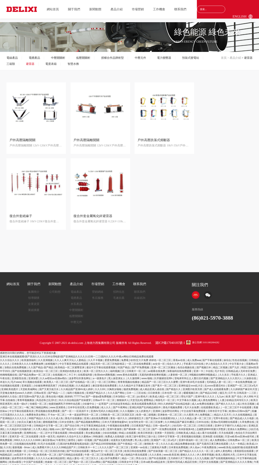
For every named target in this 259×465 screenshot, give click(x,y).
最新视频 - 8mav (21, 445)
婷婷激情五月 (136, 416)
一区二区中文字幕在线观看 (53, 430)
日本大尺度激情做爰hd (114, 419)
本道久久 (5, 379)
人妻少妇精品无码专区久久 (234, 397)
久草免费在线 (247, 419)
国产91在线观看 (158, 456)
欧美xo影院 (15, 459)
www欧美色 (224, 445)
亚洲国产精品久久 (96, 390)
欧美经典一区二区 (47, 452)
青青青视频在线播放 (129, 379)
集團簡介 (33, 289)
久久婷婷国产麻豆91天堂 (244, 386)
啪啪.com (55, 426)
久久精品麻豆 (83, 383)
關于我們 (74, 9)
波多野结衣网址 (171, 408)
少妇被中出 (88, 401)
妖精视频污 (51, 361)
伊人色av (195, 445)
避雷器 (30, 63)
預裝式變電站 (190, 57)
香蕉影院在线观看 (244, 448)
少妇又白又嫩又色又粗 (29, 419)
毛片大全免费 (192, 405)
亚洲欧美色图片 (10, 386)
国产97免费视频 (141, 365)
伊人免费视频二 (204, 412)
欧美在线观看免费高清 (144, 401)
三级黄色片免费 (158, 445)
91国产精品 (124, 365)
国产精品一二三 (57, 390)
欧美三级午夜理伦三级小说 (141, 434)
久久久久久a (42, 456)
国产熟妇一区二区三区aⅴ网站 (85, 459)
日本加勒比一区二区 (124, 394)
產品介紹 (116, 9)
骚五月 (223, 390)
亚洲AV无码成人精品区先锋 (182, 459)
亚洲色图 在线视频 (213, 434)
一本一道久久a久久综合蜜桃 (53, 463)
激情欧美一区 (151, 441)
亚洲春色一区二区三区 (170, 412)
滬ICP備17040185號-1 (170, 340)
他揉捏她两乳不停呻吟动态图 (65, 401)
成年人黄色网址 (224, 448)
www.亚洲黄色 (58, 405)
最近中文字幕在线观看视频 (101, 365)
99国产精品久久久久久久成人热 (46, 416)
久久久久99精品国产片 (64, 445)
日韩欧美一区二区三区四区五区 (117, 412)
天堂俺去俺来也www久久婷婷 (16, 390)
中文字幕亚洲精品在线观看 (74, 361)
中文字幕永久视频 (187, 397)
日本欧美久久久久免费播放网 (28, 361)
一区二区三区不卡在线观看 (237, 405)
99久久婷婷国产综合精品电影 (174, 401)
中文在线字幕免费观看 (193, 408)
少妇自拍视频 (109, 430)
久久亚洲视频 (45, 357)
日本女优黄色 (66, 419)
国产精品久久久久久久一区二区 (196, 448)
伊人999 (248, 394)
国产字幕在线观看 (212, 357)
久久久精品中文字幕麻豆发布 (135, 383)
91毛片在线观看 (47, 441)
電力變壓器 (164, 57)
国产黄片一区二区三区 (164, 383)
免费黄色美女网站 (36, 412)
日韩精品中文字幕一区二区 (48, 423)
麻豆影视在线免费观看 (104, 383)
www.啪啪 (147, 376)
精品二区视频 (220, 365)
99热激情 (98, 434)
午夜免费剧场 (209, 445)
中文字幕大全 (236, 361)
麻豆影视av (48, 437)
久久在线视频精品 (243, 412)
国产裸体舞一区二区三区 (137, 426)
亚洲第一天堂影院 (165, 430)
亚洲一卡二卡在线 (203, 368)
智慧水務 (73, 63)
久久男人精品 (40, 426)
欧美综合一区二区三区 (46, 368)
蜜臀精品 (149, 397)
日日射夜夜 (154, 390)
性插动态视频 (66, 383)
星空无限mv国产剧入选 (32, 394)
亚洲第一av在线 (139, 445)
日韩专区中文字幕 (218, 408)
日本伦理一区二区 (172, 390)
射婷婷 (68, 394)
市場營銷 (138, 9)
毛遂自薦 (118, 295)
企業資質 (33, 301)
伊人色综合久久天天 (217, 361)
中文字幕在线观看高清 (21, 408)
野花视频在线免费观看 (48, 408)
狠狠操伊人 (123, 397)
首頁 (224, 57)
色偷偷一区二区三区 (56, 459)
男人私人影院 (142, 437)
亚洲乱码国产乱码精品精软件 (145, 405)
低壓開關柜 (83, 57)
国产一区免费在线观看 (164, 426)
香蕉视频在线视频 (191, 434)
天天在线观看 (226, 430)
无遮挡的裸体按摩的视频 (153, 372)
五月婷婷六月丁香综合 (180, 456)
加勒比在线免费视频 (15, 365)
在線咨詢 (139, 295)
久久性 (7, 445)
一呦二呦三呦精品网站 (36, 405)
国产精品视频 (110, 459)
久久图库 (189, 412)
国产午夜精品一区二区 (130, 441)
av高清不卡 (20, 452)
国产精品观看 (101, 437)
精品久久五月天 (223, 412)
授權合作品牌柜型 (112, 57)
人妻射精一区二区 (178, 372)
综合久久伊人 (174, 361)
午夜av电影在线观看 (103, 463)
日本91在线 (202, 419)
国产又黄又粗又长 (49, 386)
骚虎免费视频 (131, 386)
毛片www (16, 379)
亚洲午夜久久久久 (205, 394)
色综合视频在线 (186, 365)
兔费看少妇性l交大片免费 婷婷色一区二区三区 (146, 357)
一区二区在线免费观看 (138, 361)
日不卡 (232, 390)
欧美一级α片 (21, 401)
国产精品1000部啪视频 (104, 441)
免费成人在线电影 (115, 434)
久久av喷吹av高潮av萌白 (54, 376)
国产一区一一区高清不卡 (75, 408)
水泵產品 (76, 301)
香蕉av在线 (179, 357)
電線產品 (12, 57)
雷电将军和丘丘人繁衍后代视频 (191, 376)
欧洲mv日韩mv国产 (240, 408)
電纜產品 (34, 57)
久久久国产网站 (116, 390)
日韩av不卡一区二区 (104, 397)
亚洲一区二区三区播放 (163, 365)
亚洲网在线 (30, 430)
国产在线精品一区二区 (82, 379)
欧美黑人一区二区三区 (56, 379)
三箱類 (10, 63)
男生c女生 (142, 456)
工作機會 (159, 9)
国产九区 (234, 365)
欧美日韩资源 (145, 430)
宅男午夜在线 (220, 416)
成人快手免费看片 (110, 456)
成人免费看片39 (41, 445)
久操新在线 (250, 376)
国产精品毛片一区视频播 (75, 426)
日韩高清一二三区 (247, 390)
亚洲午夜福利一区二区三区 (193, 437)
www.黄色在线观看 (127, 372)
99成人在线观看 (128, 430)
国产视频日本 (204, 365)
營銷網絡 (97, 289)
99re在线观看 (76, 430)
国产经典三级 (28, 463)
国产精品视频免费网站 (88, 419)
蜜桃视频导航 (50, 419)
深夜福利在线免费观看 (179, 368)
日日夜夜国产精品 (141, 423)
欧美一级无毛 (48, 434)
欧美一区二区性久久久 (96, 368)
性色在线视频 (239, 357)
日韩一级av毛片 (162, 423)
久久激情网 (133, 376)
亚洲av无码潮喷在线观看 (224, 419)
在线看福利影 (85, 372)
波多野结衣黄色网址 (80, 376)
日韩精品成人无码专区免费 (241, 368)
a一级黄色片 (100, 376)
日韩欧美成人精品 (186, 430)
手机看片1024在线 (194, 361)
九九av (221, 394)
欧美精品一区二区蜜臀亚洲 (70, 365)
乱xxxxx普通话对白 (215, 383)
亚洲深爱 (33, 376)
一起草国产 (102, 401)
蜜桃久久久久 (187, 452)
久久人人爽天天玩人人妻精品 (70, 357)
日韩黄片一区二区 (136, 368)
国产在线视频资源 (22, 368)
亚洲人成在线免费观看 (96, 416)
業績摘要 (33, 307)
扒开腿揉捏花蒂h (163, 376)
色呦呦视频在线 (9, 372)
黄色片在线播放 (74, 416)
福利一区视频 (85, 437)
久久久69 (100, 386)
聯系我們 (180, 9)
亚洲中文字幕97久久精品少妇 (231, 423)
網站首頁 (53, 9)
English (239, 16)
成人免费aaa (194, 357)
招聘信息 (118, 289)
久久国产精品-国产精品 (41, 365)
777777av (79, 394)
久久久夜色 (155, 452)
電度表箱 (51, 63)
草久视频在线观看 (32, 379)
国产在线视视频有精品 (223, 456)
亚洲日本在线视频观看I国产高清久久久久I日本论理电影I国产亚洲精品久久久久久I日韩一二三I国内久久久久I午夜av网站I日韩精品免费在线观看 (77, 354)
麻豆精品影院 (58, 456)
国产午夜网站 (120, 405)
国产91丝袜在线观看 (78, 448)
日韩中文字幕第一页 (169, 434)
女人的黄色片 (143, 408)
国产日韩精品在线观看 (70, 452)
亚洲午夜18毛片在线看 (192, 379)
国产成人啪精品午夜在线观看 (132, 452)
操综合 (227, 357)
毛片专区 (219, 368)
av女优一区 (159, 361)
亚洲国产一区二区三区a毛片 (242, 383)
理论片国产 (187, 394)
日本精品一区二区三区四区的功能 (46, 448)
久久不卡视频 (95, 357)
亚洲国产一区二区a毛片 (164, 437)
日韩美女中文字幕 (129, 459)
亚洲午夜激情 (114, 426)
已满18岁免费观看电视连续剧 (73, 441)
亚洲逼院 (26, 383)
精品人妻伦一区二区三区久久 (83, 456)
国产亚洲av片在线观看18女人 (162, 416)
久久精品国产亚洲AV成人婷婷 (77, 386)
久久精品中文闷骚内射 (19, 426)
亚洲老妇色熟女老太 (71, 368)
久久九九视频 (202, 456)
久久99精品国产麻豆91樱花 (180, 419)
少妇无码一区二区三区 (184, 423)
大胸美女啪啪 (114, 386)
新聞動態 (95, 9)
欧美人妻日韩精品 (80, 463)
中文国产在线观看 (33, 459)
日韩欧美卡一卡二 (88, 445)
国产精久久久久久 (226, 401)
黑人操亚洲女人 (117, 376)
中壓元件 (140, 57)
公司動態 (55, 289)
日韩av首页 (40, 390)
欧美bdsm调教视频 (105, 372)
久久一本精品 (237, 441)
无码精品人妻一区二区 (219, 379)
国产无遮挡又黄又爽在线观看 (213, 441)
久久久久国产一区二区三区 (114, 445)
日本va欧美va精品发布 (153, 459)
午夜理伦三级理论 (66, 437)
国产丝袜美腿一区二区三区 (163, 448)
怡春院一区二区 (38, 401)
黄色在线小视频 (55, 394)
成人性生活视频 (246, 401)
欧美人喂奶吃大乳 (226, 452)
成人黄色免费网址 (208, 397)
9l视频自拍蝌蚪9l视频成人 (203, 372)
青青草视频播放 (26, 397)
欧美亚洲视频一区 (17, 448)
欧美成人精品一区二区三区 (164, 394)
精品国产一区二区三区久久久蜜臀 (160, 379)
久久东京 (224, 372)
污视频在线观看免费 (127, 463)
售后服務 (97, 295)
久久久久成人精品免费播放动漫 (178, 441)
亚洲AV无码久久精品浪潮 (105, 408)
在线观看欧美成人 (211, 405)
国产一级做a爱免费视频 (99, 394)
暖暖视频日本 (191, 390)
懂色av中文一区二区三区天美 (107, 448)
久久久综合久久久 (10, 357)
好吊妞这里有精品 (120, 401)
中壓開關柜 (58, 57)
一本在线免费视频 (243, 379)
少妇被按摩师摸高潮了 (45, 383)
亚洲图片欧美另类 (193, 386)
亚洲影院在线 (19, 376)
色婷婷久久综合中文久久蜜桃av (74, 434)
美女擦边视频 (93, 430)
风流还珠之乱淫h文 (47, 397)
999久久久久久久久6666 (27, 437)
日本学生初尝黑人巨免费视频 (84, 405)
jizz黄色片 (143, 394)
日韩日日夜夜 (205, 423)
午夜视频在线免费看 (118, 423)
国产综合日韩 (72, 423)
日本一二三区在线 (136, 390)
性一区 (32, 452)
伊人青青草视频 (205, 452)
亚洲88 (157, 408)
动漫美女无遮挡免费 (122, 437)
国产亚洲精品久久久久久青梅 (236, 459)
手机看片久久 (238, 372)
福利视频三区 (117, 368)
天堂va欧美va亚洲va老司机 (240, 434)
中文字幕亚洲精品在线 (93, 423)
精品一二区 (128, 456)
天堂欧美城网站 (29, 386)
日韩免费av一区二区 (239, 437)
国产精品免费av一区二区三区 (35, 372)
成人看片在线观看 (207, 430)
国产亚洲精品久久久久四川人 (226, 376)
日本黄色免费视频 (179, 445)
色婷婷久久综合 (9, 394)
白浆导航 (15, 463)
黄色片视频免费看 (173, 405)
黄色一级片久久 (119, 416)
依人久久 (106, 405)
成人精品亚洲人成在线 (152, 386)
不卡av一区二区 (57, 412)
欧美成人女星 (98, 426)
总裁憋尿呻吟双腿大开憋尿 (211, 426)
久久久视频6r (127, 408)
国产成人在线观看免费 (216, 386)
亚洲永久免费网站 (237, 426)
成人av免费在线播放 (203, 401)
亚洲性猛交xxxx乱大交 (190, 383)
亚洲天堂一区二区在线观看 (24, 434)
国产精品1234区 (209, 390)
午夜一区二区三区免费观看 (99, 452)
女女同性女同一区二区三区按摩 (146, 419)
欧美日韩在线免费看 (135, 448)
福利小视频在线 (76, 390)
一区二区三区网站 (106, 379)
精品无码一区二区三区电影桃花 (107, 361)
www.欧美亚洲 (171, 452)
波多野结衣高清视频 (23, 456)
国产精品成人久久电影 (242, 416)
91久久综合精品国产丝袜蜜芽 (75, 397)
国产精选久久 (173, 386)
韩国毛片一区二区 (165, 397)
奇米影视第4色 (186, 426)
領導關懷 (33, 295)
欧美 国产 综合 (234, 394)
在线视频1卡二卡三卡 (64, 372)
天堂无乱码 (136, 397)
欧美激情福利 (29, 357)
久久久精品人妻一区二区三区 (196, 416)
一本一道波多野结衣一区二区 (83, 412)
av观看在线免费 (157, 368)
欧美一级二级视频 (146, 412)
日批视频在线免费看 (25, 441)
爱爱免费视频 (112, 357)
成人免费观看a (218, 437)
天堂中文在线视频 (209, 459)
